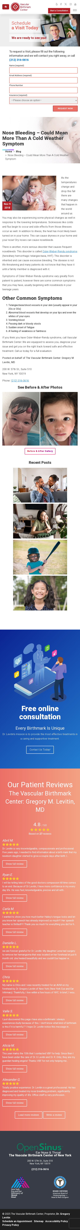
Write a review (54, 1115)
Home (8, 151)
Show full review (15, 863)
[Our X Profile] (65, 4)
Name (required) (16, 65)
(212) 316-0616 (19, 60)
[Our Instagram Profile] (71, 4)
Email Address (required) (20, 75)
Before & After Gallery (40, 451)
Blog (18, 151)
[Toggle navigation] (75, 10)
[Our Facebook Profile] (61, 4)
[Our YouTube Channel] (75, 4)
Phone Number (16, 85)
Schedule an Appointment (17, 1221)
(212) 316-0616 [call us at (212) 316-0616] (20, 380)
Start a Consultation (59, 10)
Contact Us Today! (40, 750)
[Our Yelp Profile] (57, 4)
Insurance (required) (18, 95)
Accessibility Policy (56, 1221)
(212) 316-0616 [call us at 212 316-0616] (40, 1169)
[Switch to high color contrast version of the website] (5, 6)
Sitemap (38, 1221)
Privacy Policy (10, 1225)
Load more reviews (28, 1115)
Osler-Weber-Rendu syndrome (60, 251)
